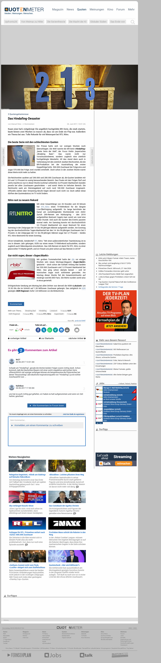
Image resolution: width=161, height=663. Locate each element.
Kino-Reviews (85, 637)
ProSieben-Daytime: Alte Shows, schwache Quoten (114, 356)
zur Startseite (46, 338)
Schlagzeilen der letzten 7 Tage (110, 287)
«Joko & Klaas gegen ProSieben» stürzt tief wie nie (116, 278)
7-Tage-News (7, 639)
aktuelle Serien (95, 648)
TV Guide (70, 648)
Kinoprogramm (106, 648)
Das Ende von (117, 21)
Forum (120, 9)
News (70, 9)
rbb (73, 259)
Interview (25, 637)
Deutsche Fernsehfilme (119, 648)
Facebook (6, 641)
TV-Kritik (84, 636)
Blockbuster (77, 648)
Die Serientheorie (56, 21)
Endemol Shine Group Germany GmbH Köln (113, 404)
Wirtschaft (45, 637)
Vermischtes (46, 636)
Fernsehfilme (86, 648)
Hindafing (42, 311)
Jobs (122, 636)
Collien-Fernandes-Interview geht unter (113, 271)
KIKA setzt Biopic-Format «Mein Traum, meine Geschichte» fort (116, 259)
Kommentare (16, 304)
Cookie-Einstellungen (127, 643)
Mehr (131, 9)
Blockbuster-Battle (106, 639)
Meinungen (97, 9)
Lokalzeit (53, 311)
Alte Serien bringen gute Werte (114, 375)
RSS (4, 634)
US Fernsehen (44, 648)
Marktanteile (66, 636)
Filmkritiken (35, 648)
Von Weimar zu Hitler (32, 21)
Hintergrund (26, 634)
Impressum (123, 645)
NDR (84, 288)
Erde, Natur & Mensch (113, 360)
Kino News (9, 648)
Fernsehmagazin (26, 648)
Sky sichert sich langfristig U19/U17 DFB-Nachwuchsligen (114, 264)
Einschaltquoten (61, 648)
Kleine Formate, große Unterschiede (113, 370)
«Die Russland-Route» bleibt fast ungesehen (115, 274)
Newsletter (6, 636)
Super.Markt (59, 314)
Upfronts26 (11, 21)
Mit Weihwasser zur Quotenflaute (112, 350)
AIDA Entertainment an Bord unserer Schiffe (116, 396)
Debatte (83, 634)
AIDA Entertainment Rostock (116, 389)
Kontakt (122, 637)
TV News (52, 648)
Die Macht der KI (77, 21)
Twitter (5, 643)
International (46, 639)
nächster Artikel (77, 338)
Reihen (25, 636)
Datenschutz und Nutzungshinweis (125, 640)
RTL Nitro (45, 207)
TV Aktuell (16, 648)
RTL (36, 241)
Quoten (81, 9)
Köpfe (44, 641)
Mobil (5, 637)
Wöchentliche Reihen (68, 634)
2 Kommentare (28, 124)
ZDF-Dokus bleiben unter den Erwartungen (116, 364)
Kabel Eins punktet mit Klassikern (113, 345)
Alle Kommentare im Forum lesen (46, 405)
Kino (110, 9)
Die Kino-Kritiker (106, 636)
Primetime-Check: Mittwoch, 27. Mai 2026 (114, 268)
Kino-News (104, 634)
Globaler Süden (98, 21)
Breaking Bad (30, 311)
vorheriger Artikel (17, 338)
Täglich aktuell (66, 637)
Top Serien (130, 648)
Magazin (57, 9)
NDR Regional (14, 314)
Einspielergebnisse (107, 637)
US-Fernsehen (46, 643)
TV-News (45, 634)
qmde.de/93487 (80, 321)
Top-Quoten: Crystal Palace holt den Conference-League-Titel (117, 283)
